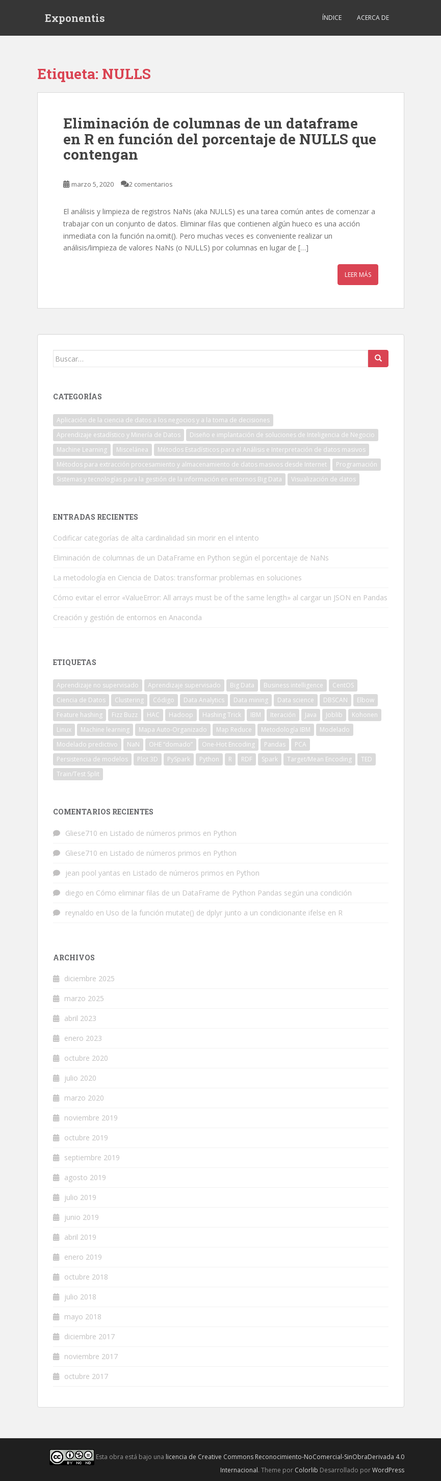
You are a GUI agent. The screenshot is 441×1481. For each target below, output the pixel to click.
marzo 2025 (84, 998)
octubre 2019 (86, 1137)
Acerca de (373, 17)
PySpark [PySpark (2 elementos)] (178, 759)
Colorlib (306, 1470)
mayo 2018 (82, 1316)
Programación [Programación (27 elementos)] (356, 464)
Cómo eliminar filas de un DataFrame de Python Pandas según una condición (224, 893)
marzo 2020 (84, 1098)
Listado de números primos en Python (173, 833)
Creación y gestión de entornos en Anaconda (127, 617)
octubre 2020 (86, 1058)
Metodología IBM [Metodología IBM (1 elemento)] (285, 729)
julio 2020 (80, 1078)
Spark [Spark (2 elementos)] (270, 759)
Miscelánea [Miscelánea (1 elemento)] (132, 449)
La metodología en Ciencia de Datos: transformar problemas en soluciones (177, 577)
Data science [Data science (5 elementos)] (295, 700)
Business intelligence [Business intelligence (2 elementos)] (293, 685)
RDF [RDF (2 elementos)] (246, 759)
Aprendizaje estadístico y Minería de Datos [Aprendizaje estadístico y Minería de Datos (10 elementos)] (118, 434)
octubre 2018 (86, 1277)
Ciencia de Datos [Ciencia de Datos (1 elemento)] (81, 700)
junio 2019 (81, 1217)
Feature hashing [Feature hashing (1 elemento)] (79, 714)
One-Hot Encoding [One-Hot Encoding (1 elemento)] (228, 744)
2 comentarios (151, 184)
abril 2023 (80, 1018)
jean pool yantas (92, 873)
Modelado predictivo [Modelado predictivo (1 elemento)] (87, 744)
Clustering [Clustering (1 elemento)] (129, 700)
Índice (332, 17)
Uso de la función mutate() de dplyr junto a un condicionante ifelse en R (224, 912)
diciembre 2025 (89, 978)
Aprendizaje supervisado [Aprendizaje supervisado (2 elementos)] (184, 685)
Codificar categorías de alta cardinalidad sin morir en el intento (156, 538)
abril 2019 (80, 1237)
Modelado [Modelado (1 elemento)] (335, 729)
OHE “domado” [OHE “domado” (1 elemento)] (171, 744)
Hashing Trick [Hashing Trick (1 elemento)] (221, 714)
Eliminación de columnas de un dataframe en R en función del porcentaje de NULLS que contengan (219, 139)
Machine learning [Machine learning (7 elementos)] (105, 729)
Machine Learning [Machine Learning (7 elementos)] (82, 449)
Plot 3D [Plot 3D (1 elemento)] (147, 759)
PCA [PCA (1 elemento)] (300, 744)
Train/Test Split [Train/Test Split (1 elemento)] (78, 774)
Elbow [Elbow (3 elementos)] (365, 700)
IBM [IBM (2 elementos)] (255, 714)
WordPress (388, 1470)
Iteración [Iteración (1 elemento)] (283, 714)
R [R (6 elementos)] (230, 759)
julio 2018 (80, 1296)
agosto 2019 (85, 1177)
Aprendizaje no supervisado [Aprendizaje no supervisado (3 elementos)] (98, 685)
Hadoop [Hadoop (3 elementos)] (181, 714)
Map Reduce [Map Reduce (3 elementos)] (234, 729)
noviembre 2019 (91, 1117)
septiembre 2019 (92, 1157)
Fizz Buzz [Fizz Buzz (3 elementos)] (125, 714)
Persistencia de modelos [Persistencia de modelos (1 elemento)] (92, 759)
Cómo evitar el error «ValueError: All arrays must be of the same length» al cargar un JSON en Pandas (220, 597)
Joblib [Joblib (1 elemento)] (334, 714)
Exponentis (75, 17)
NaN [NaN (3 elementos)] (133, 744)
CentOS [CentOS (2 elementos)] (343, 685)
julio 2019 (80, 1197)
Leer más (358, 274)
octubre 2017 (86, 1376)
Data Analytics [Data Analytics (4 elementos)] (204, 700)
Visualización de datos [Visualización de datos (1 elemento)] (323, 479)
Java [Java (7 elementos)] (311, 714)
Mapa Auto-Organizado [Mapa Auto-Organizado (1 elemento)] (173, 729)
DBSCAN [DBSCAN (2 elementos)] (335, 700)
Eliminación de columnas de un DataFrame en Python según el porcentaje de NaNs (191, 558)
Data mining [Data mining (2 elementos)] (251, 700)
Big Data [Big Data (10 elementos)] (242, 685)
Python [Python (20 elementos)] (209, 759)
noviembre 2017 (91, 1356)
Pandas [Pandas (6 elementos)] (275, 744)
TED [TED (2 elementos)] (366, 759)
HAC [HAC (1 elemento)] (153, 714)
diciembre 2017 (89, 1336)
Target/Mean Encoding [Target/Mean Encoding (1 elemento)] (319, 759)
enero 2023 (83, 1038)
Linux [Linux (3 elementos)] (64, 729)
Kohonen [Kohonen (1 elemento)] (365, 714)
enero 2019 (83, 1257)
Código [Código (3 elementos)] (163, 700)
